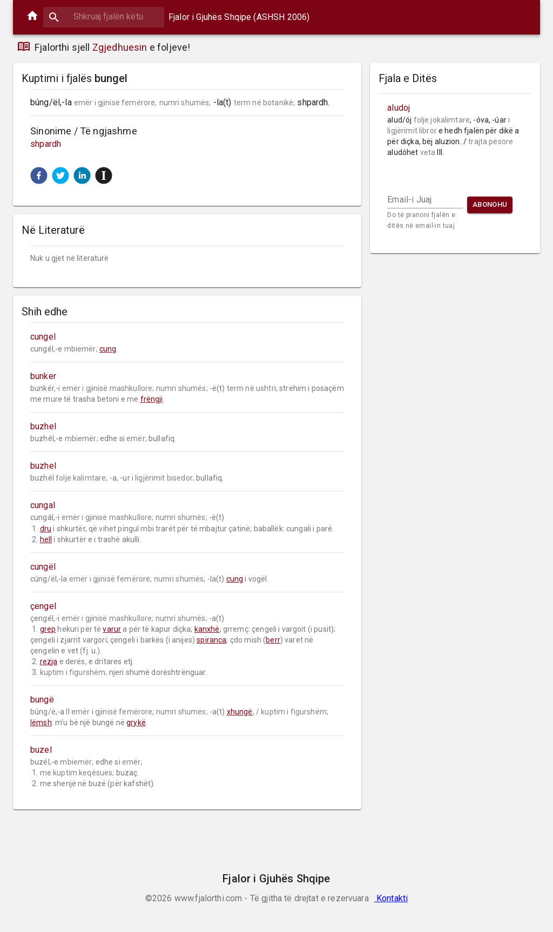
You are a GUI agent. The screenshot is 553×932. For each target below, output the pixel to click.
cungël (43, 567)
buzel (41, 750)
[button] (39, 175)
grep (48, 629)
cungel (43, 337)
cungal (42, 505)
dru (45, 528)
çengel (43, 606)
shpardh (45, 144)
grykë (136, 722)
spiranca (211, 640)
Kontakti (391, 898)
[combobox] (103, 16)
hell (46, 539)
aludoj (398, 108)
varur (112, 629)
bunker (43, 376)
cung (108, 349)
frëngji (151, 399)
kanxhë (207, 629)
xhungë (240, 711)
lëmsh (41, 722)
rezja (49, 661)
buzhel (43, 426)
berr (273, 640)
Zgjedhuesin (119, 47)
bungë (42, 699)
